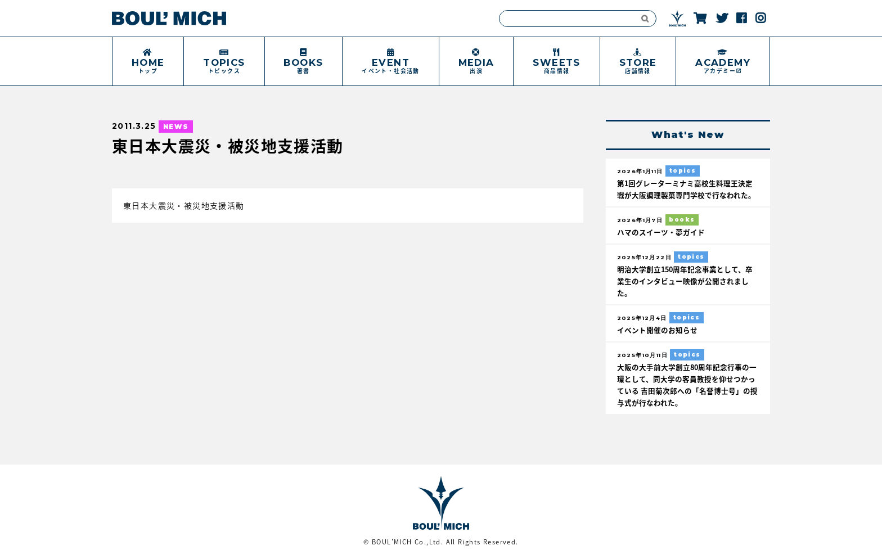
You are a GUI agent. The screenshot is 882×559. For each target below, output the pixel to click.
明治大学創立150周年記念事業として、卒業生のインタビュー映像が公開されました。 (685, 281)
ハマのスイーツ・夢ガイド (661, 232)
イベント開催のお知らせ (657, 329)
